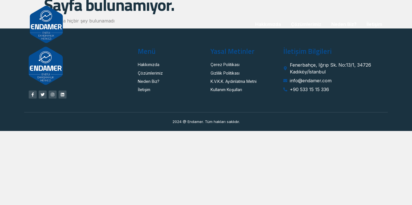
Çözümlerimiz (306, 24)
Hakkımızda (268, 24)
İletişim (374, 24)
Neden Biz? (344, 24)
